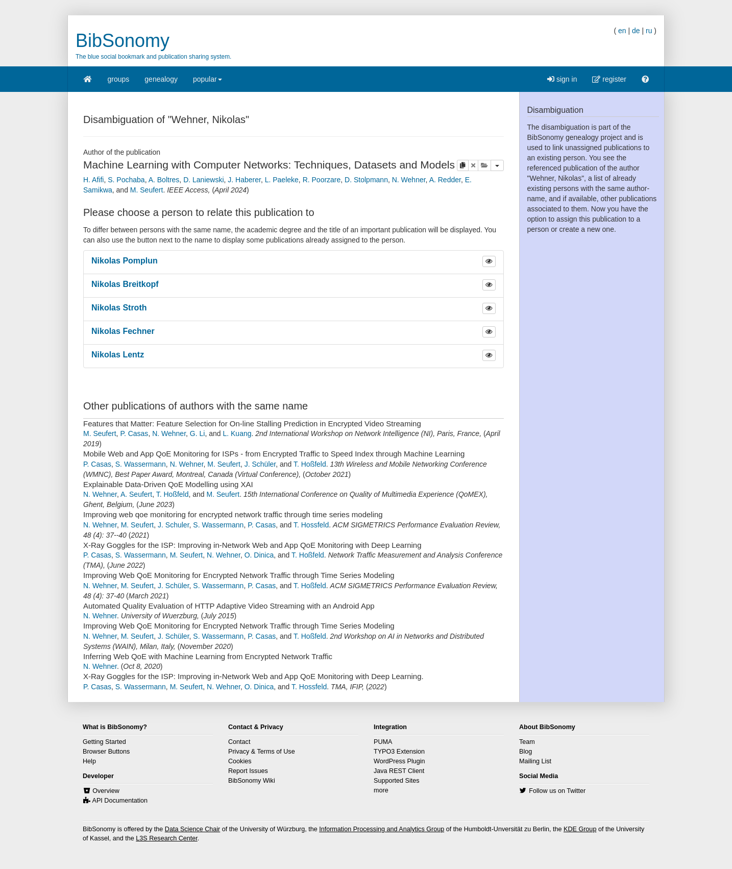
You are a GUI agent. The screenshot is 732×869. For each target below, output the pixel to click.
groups (119, 79)
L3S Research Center (166, 838)
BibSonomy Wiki (251, 780)
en (622, 31)
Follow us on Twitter (557, 790)
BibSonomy (122, 40)
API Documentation (120, 800)
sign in (562, 79)
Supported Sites (397, 780)
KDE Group (580, 829)
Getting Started (104, 741)
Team (527, 741)
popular (207, 82)
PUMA (383, 741)
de (636, 31)
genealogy (161, 79)
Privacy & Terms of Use (261, 751)
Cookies (240, 761)
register (609, 79)
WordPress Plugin (399, 761)
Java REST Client (399, 771)
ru (649, 31)
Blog (525, 751)
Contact (239, 741)
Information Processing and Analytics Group (381, 829)
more (381, 790)
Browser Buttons (106, 751)
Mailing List (535, 761)
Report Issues (248, 771)
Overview (105, 790)
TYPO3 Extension (399, 751)
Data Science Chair (193, 829)
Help (89, 761)
